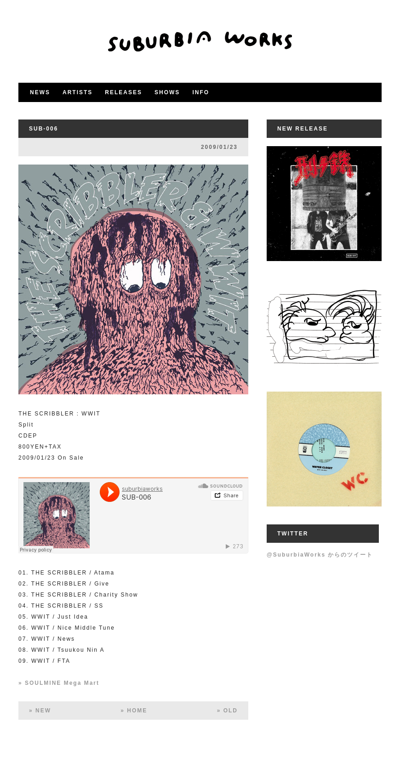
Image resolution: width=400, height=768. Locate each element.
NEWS (40, 92)
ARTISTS (77, 92)
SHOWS (167, 92)
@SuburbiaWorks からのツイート (320, 555)
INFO (200, 92)
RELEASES (123, 92)
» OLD (227, 710)
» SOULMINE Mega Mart (58, 683)
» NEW (40, 710)
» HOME (133, 710)
